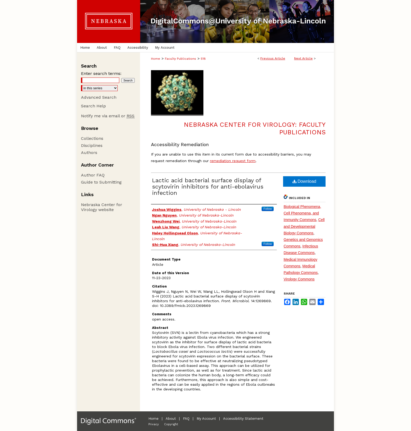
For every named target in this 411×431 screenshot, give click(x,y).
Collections (92, 138)
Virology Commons (299, 279)
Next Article (303, 58)
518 (203, 58)
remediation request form (233, 161)
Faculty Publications (180, 58)
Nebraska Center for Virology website (101, 207)
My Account (206, 419)
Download (304, 181)
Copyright (171, 424)
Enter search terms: (101, 73)
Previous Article (272, 58)
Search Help (93, 105)
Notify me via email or (107, 115)
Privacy (153, 424)
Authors (89, 152)
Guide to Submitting (101, 182)
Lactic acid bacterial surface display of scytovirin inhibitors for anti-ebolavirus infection (207, 186)
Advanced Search (98, 97)
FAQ (186, 419)
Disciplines (91, 145)
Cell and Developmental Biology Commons (304, 226)
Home (155, 58)
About (171, 419)
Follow (267, 208)
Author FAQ (93, 175)
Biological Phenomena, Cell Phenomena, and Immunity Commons (302, 213)
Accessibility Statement (243, 419)
